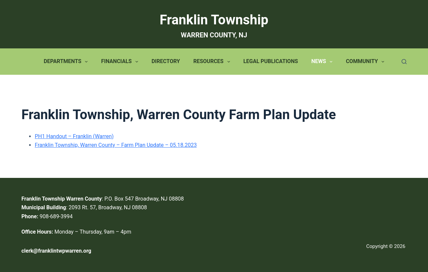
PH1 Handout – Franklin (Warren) (74, 136)
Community (366, 62)
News (323, 62)
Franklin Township (214, 20)
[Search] (404, 61)
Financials (121, 62)
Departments (67, 62)
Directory (165, 61)
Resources (212, 62)
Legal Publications (270, 61)
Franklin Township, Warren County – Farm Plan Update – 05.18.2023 (116, 145)
